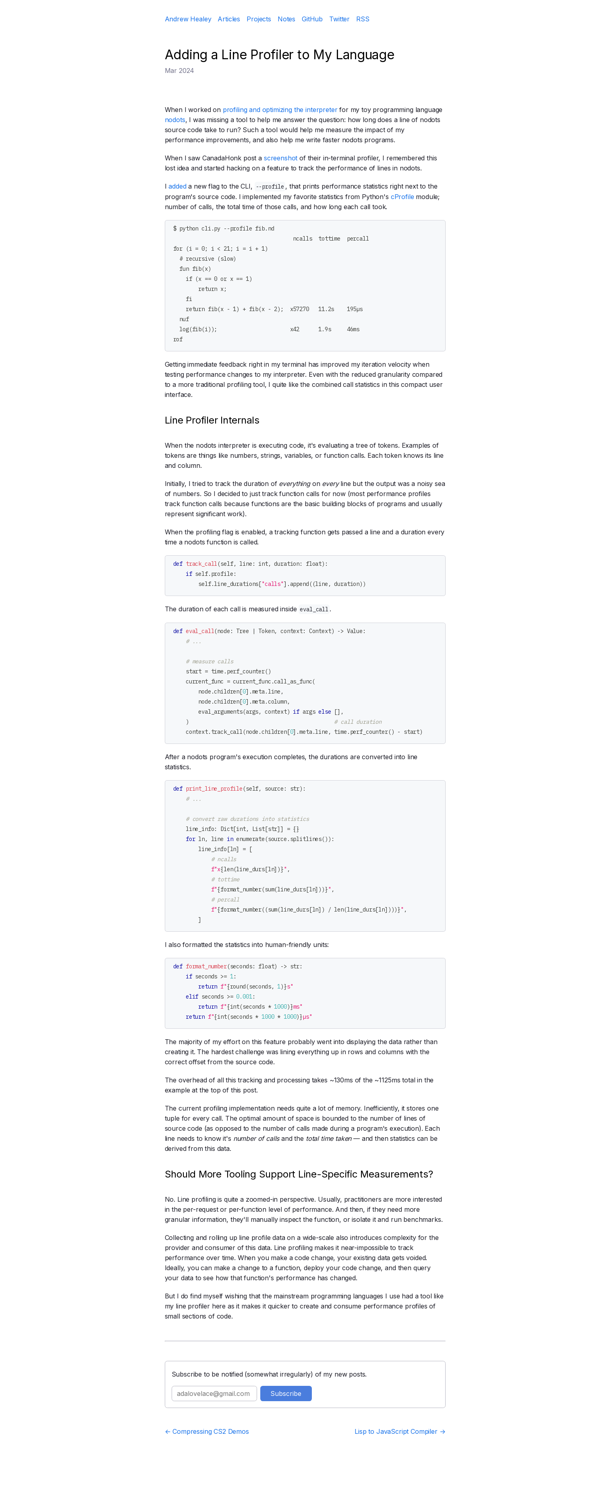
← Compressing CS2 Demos (207, 1431)
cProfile (402, 197)
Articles (229, 19)
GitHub (312, 19)
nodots (175, 120)
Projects (259, 19)
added (177, 186)
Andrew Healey (188, 19)
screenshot (280, 158)
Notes (286, 19)
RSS (362, 19)
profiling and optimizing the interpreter (280, 110)
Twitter (339, 19)
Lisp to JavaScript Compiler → (400, 1431)
